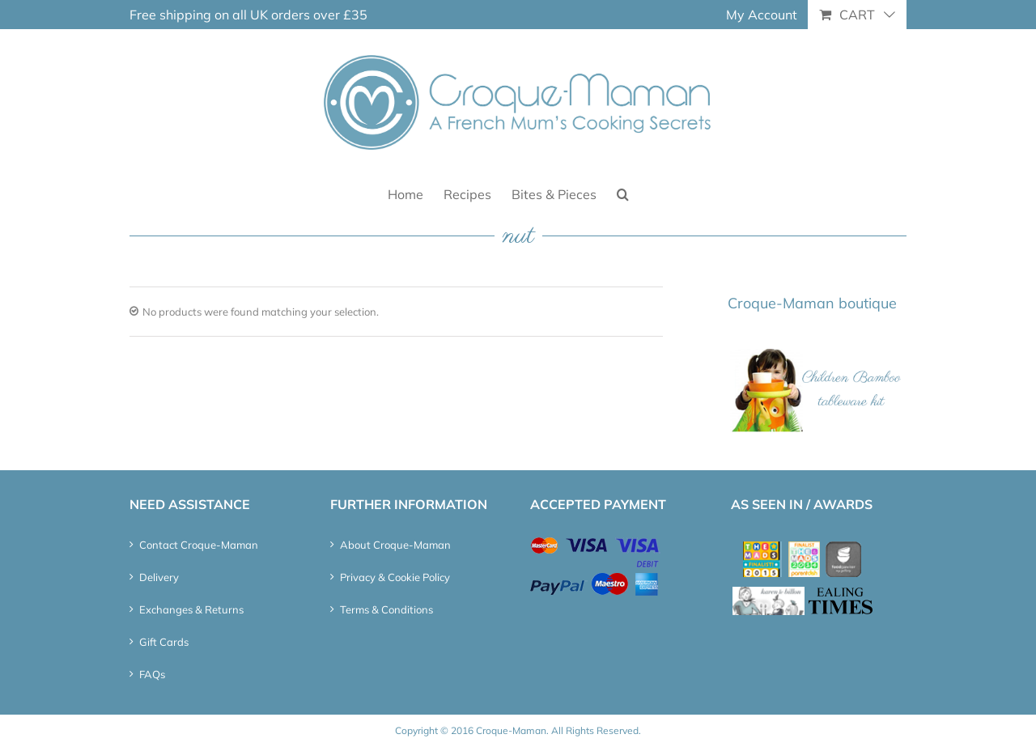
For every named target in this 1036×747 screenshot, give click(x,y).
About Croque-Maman (395, 544)
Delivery (159, 577)
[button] (623, 193)
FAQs (152, 674)
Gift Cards (164, 641)
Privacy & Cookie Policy (395, 577)
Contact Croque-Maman (198, 544)
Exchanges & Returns (191, 609)
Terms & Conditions (386, 609)
